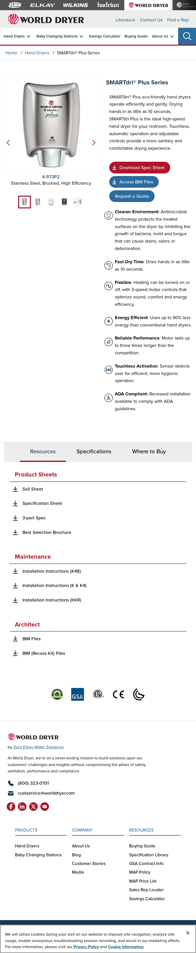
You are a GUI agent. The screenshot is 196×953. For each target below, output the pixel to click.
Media (78, 872)
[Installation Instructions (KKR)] (49, 600)
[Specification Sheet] (139, 167)
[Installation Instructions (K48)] (49, 571)
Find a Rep (178, 20)
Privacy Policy (86, 947)
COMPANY (82, 830)
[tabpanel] (98, 564)
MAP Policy (139, 872)
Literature (125, 20)
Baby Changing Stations (57, 36)
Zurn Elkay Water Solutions (38, 747)
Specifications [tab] (94, 451)
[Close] (187, 932)
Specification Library (148, 855)
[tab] (24, 202)
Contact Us (151, 20)
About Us (160, 36)
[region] (98, 939)
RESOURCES (141, 830)
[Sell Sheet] (30, 489)
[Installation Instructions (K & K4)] (52, 585)
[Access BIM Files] (134, 182)
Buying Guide (136, 36)
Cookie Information (125, 947)
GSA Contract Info (146, 863)
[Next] (95, 145)
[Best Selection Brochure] (44, 532)
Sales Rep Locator (146, 890)
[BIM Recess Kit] (41, 653)
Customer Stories (89, 863)
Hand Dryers (14, 36)
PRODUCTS (26, 830)
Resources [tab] (43, 451)
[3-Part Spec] (32, 518)
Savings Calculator (104, 36)
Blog (76, 855)
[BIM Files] (29, 639)
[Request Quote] (132, 196)
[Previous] (7, 145)
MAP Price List (142, 881)
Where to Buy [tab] (149, 451)
